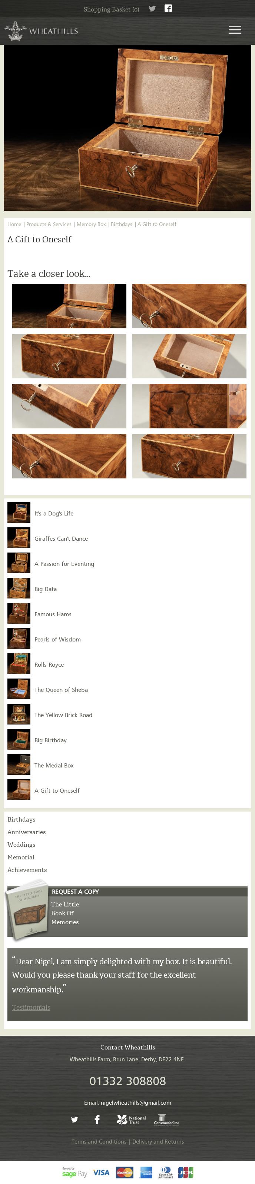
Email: (127, 1103)
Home (14, 224)
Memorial (20, 857)
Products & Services (49, 224)
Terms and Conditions (99, 1142)
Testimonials (31, 1008)
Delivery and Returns (158, 1142)
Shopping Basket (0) (111, 9)
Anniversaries (26, 832)
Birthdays (121, 224)
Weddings (21, 844)
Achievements (27, 869)
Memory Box (91, 224)
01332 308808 (127, 1081)
